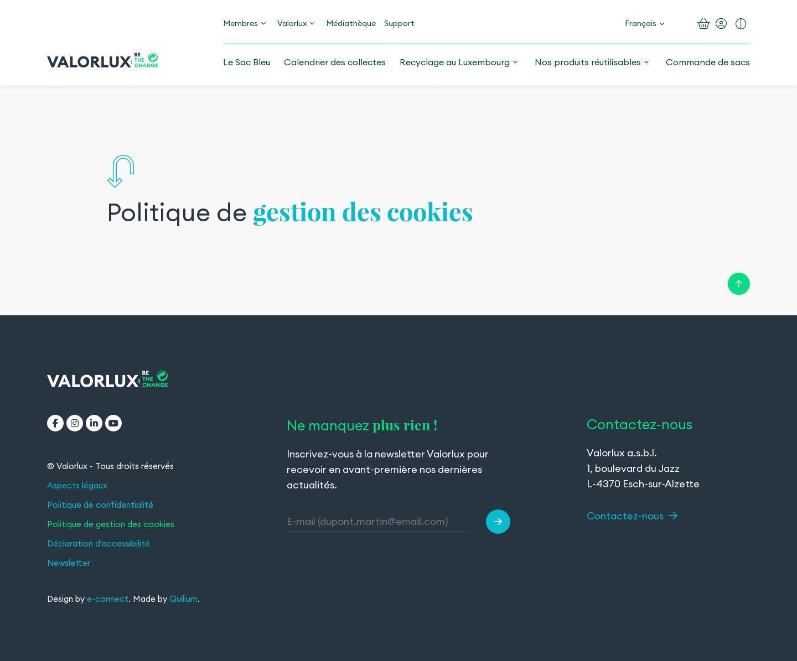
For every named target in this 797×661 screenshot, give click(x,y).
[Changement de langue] (644, 23)
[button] (498, 521)
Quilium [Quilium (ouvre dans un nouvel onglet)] (183, 599)
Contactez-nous (632, 515)
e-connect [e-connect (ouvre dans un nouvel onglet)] (107, 599)
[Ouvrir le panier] (703, 23)
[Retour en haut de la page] (739, 282)
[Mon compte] (721, 23)
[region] (398, 202)
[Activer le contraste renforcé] (741, 24)
